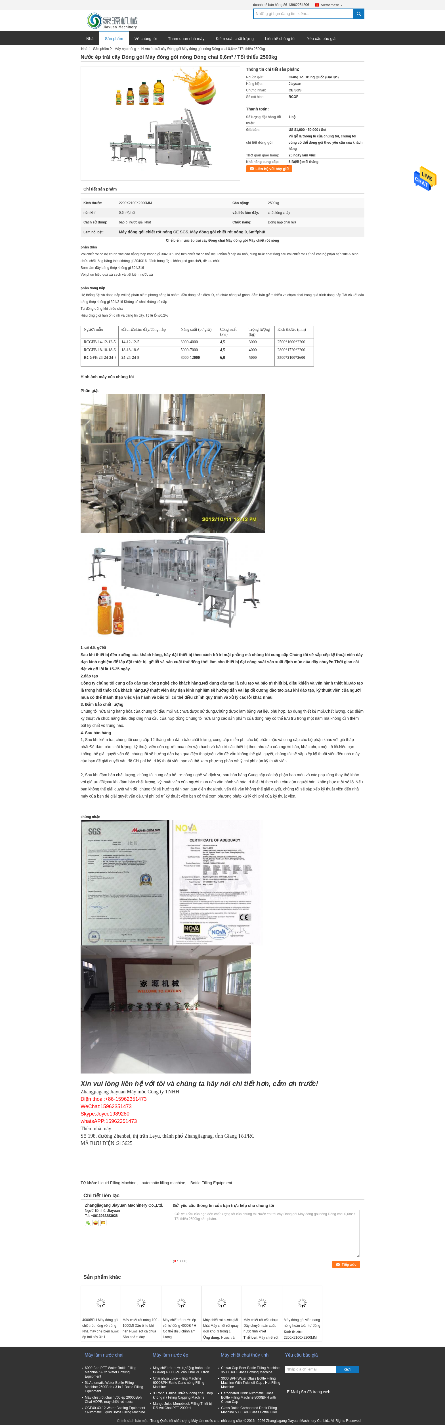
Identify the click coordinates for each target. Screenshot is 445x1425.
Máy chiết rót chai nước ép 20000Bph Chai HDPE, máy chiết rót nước (113, 1399)
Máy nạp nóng (125, 49)
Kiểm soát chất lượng (235, 38)
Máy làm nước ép (170, 1355)
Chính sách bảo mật (132, 1421)
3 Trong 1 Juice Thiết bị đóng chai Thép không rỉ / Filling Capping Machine (183, 1395)
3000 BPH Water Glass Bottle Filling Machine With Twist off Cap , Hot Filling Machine (250, 1382)
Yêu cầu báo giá (321, 38)
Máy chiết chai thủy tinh (244, 1355)
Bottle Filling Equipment (211, 1183)
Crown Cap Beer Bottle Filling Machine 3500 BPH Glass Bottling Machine (250, 1370)
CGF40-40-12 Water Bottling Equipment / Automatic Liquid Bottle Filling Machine (115, 1410)
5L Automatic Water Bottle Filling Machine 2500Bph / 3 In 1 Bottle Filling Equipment (114, 1387)
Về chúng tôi (146, 38)
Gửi (347, 1369)
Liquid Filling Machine (117, 1183)
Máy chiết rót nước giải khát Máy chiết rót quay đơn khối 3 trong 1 (220, 1325)
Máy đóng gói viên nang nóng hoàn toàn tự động (302, 1323)
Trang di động (295, 1399)
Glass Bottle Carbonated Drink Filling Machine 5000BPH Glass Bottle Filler (249, 1410)
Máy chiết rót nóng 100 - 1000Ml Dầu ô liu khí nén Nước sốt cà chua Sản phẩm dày (141, 1328)
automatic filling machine (163, 1183)
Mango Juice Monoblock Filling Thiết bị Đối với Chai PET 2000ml (182, 1406)
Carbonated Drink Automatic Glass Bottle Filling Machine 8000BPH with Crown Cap (248, 1397)
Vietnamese (332, 5)
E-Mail (292, 1392)
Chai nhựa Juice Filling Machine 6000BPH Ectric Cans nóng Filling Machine (178, 1382)
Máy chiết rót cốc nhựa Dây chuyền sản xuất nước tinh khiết (261, 1325)
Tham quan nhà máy (186, 38)
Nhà (90, 38)
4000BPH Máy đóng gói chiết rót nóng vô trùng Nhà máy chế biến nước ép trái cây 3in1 (100, 1328)
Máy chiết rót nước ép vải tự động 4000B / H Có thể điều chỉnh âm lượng (179, 1328)
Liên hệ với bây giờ (272, 169)
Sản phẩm (114, 38)
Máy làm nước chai (104, 1355)
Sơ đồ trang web (315, 1392)
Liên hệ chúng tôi (280, 38)
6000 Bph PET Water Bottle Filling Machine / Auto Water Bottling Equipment (110, 1372)
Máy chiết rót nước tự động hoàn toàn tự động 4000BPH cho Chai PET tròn (181, 1370)
